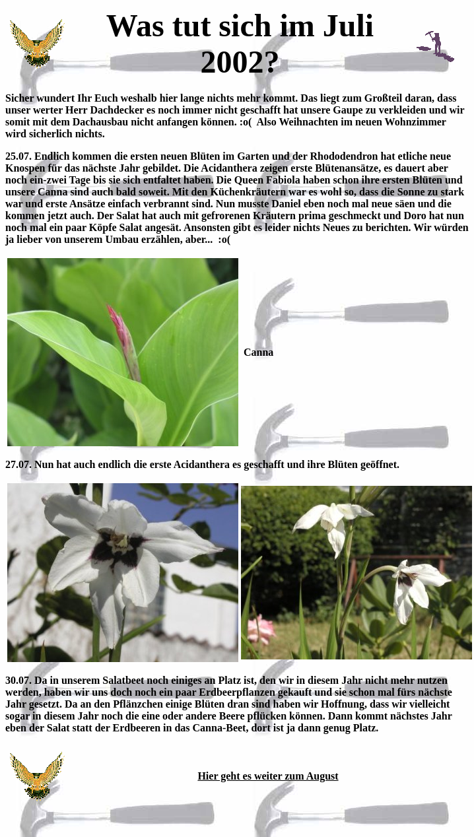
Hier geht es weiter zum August (267, 776)
